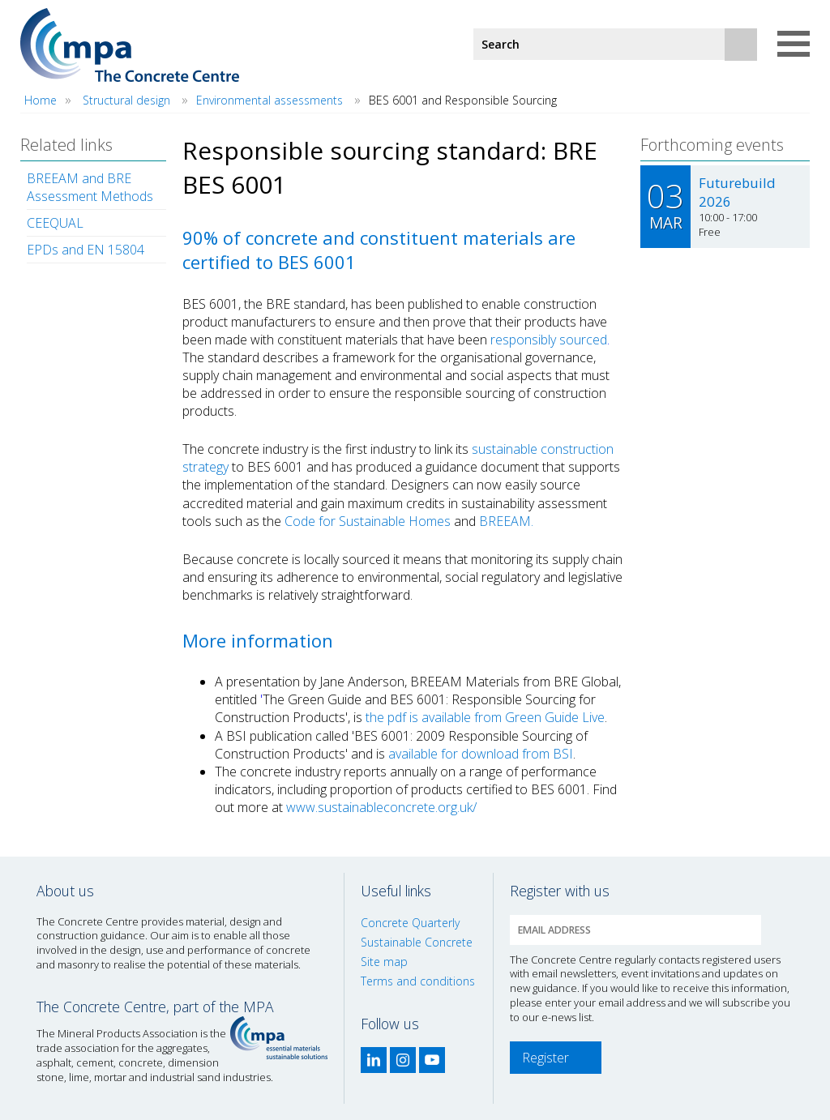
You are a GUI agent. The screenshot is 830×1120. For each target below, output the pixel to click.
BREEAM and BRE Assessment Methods (90, 187)
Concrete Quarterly (410, 922)
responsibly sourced (548, 339)
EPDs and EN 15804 (85, 250)
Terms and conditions (418, 981)
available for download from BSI (480, 754)
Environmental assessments (271, 100)
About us (65, 890)
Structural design (126, 100)
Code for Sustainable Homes (368, 521)
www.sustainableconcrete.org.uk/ (381, 807)
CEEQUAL (55, 223)
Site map (384, 961)
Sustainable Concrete (417, 942)
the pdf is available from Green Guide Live (483, 717)
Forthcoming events (712, 145)
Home (40, 100)
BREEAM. (506, 521)
